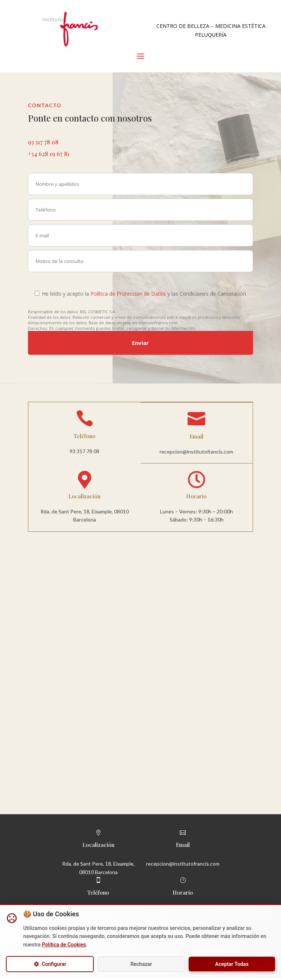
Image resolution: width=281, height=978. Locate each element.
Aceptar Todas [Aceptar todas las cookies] (232, 964)
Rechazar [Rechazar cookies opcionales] (141, 964)
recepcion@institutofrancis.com (196, 451)
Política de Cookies (64, 945)
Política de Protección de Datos (128, 293)
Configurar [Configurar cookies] (49, 964)
